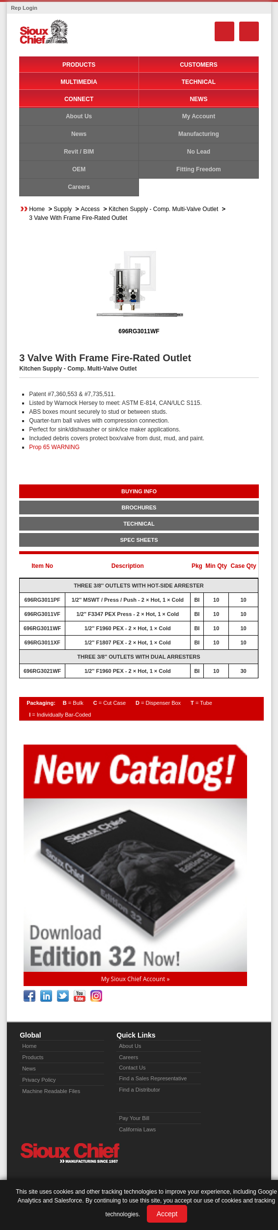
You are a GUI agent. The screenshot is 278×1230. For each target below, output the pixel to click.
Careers (79, 187)
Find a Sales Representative (153, 1078)
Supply (63, 209)
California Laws (137, 1129)
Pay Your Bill (134, 1118)
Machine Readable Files (51, 1091)
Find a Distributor (139, 1090)
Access (90, 209)
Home (37, 209)
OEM (78, 169)
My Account (199, 116)
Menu (249, 31)
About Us (79, 116)
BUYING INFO (139, 491)
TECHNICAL (139, 524)
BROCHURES (139, 507)
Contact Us (132, 1067)
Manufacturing (198, 134)
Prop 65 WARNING (54, 447)
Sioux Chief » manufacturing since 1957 (69, 1153)
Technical (199, 82)
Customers (198, 64)
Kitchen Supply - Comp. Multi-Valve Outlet (163, 209)
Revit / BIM (79, 151)
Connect (78, 99)
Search (224, 31)
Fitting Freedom (198, 169)
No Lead (198, 151)
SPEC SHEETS (139, 540)
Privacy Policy (39, 1080)
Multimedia (78, 82)
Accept (167, 1214)
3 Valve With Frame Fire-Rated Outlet (78, 217)
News (198, 99)
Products (78, 64)
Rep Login (24, 8)
